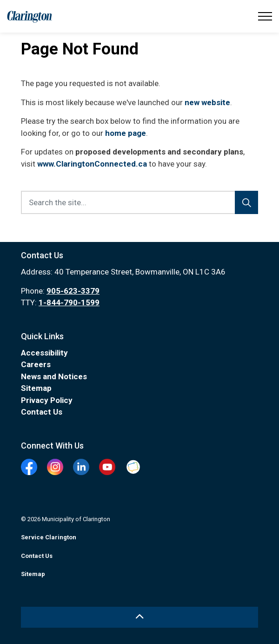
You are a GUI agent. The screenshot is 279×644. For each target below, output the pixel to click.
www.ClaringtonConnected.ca (92, 163)
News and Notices (54, 376)
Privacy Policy (47, 400)
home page (125, 133)
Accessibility (44, 352)
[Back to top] (139, 617)
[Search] (246, 202)
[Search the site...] (139, 202)
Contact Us (41, 411)
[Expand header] (265, 16)
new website (207, 102)
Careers (36, 364)
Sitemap (36, 388)
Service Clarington (48, 537)
